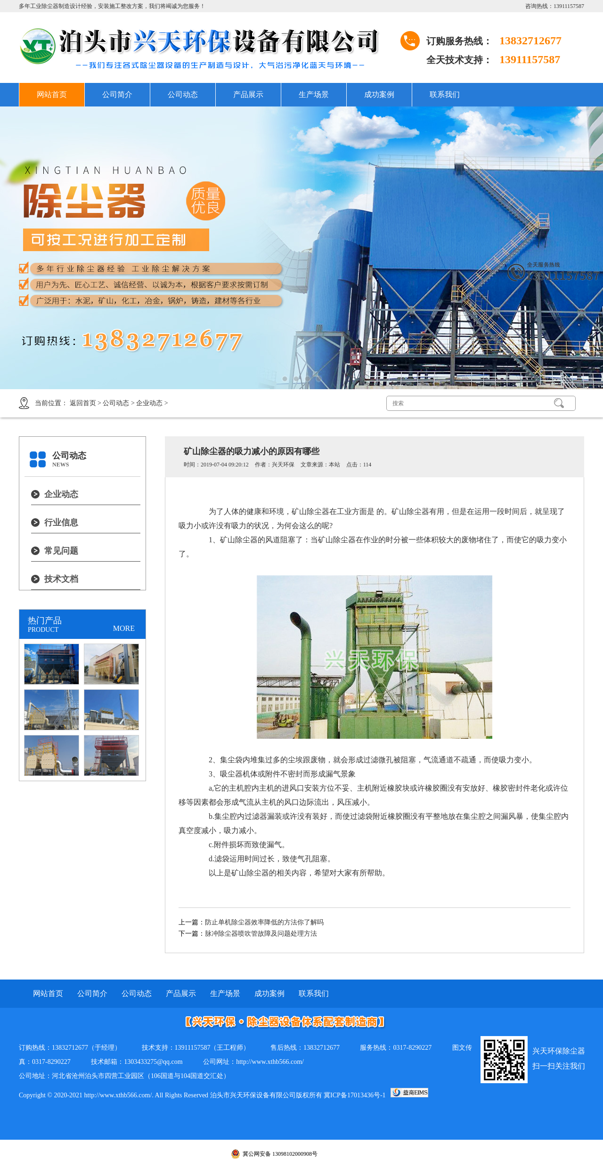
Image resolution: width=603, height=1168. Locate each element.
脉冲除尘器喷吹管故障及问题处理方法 (261, 933)
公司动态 (183, 94)
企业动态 (149, 403)
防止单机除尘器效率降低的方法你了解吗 (264, 922)
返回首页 (83, 403)
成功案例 (379, 94)
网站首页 (52, 94)
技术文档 (61, 579)
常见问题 (61, 550)
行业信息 (61, 522)
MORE (124, 628)
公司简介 (117, 94)
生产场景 (314, 94)
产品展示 (248, 94)
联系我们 (445, 94)
